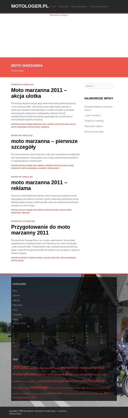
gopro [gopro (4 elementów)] (57, 368)
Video (15, 319)
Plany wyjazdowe (79, 6)
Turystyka (17, 314)
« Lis (15, 346)
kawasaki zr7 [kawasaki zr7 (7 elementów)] (90, 374)
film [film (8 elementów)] (53, 367)
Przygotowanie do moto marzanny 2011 (40, 230)
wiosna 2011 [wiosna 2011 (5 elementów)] (45, 393)
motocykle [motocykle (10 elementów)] (58, 381)
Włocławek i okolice (93, 126)
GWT (44, 124)
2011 (34, 165)
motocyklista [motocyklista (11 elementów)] (73, 381)
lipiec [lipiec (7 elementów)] (32, 381)
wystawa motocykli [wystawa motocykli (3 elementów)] (91, 394)
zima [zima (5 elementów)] (101, 393)
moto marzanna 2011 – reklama (39, 185)
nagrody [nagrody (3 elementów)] (78, 388)
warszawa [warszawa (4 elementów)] (35, 393)
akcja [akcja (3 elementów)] (30, 368)
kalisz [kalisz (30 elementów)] (68, 373)
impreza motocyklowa (58, 124)
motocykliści (34, 127)
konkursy (16, 168)
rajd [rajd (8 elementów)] (83, 387)
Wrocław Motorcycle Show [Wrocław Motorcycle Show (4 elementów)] (74, 393)
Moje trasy (17, 305)
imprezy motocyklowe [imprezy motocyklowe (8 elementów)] (49, 374)
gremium (37, 124)
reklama (26, 213)
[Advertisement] (64, 35)
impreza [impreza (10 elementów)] (85, 367)
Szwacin (45, 127)
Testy (15, 310)
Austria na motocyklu (94, 131)
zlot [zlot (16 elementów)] (106, 393)
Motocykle (63, 6)
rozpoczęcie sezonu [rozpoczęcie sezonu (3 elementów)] (103, 388)
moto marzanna (19, 127)
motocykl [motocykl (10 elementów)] (45, 381)
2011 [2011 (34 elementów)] (16, 367)
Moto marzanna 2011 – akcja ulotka (39, 93)
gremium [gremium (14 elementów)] (67, 367)
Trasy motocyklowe (99, 6)
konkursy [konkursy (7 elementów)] (17, 381)
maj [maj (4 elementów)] (37, 381)
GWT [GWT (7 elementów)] (76, 367)
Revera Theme (15, 414)
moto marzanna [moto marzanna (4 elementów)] (55, 388)
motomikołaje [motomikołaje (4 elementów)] (68, 388)
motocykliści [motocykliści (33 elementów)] (94, 380)
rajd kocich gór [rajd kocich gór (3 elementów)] (91, 388)
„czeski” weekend (92, 115)
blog (23, 124)
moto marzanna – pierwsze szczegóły (44, 144)
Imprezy (24, 258)
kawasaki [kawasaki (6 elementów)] (78, 374)
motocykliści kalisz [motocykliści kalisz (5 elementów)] (21, 387)
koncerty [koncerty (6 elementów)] (101, 374)
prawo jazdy (53, 168)
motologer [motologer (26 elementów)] (39, 387)
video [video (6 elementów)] (27, 393)
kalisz (72, 124)
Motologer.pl (30, 6)
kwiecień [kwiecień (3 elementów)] (26, 381)
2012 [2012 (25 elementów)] (24, 367)
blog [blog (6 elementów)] (35, 367)
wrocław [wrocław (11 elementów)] (56, 393)
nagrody (42, 168)
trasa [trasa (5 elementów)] (22, 393)
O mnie (52, 6)
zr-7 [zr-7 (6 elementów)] (29, 397)
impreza (41, 165)
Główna (16, 295)
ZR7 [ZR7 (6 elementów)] (34, 397)
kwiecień (55, 258)
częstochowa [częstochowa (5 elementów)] (44, 368)
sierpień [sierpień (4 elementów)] (16, 393)
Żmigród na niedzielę (94, 120)
